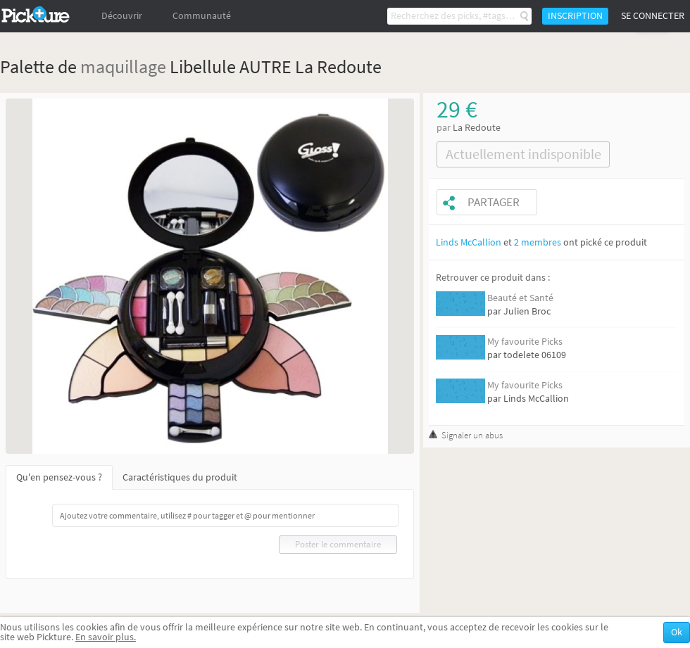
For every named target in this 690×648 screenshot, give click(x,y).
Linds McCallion (468, 242)
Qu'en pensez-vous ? (59, 477)
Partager (494, 202)
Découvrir (121, 16)
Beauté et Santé (520, 298)
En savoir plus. (105, 637)
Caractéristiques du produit (180, 477)
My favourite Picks (525, 341)
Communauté (201, 16)
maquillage (123, 66)
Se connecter (652, 16)
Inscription (575, 16)
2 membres (537, 242)
